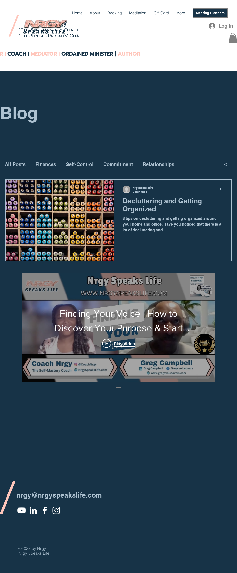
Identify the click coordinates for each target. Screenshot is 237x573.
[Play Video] (118, 343)
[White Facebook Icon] (45, 510)
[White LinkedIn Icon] (33, 510)
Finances (45, 164)
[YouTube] (21, 510)
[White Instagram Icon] (56, 510)
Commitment (118, 164)
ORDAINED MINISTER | (88, 54)
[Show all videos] (118, 386)
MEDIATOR (44, 54)
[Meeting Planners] (210, 13)
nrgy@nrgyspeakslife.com (59, 495)
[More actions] (222, 189)
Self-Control (80, 164)
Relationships (158, 164)
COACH (17, 54)
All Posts (15, 164)
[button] (233, 38)
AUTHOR (128, 54)
